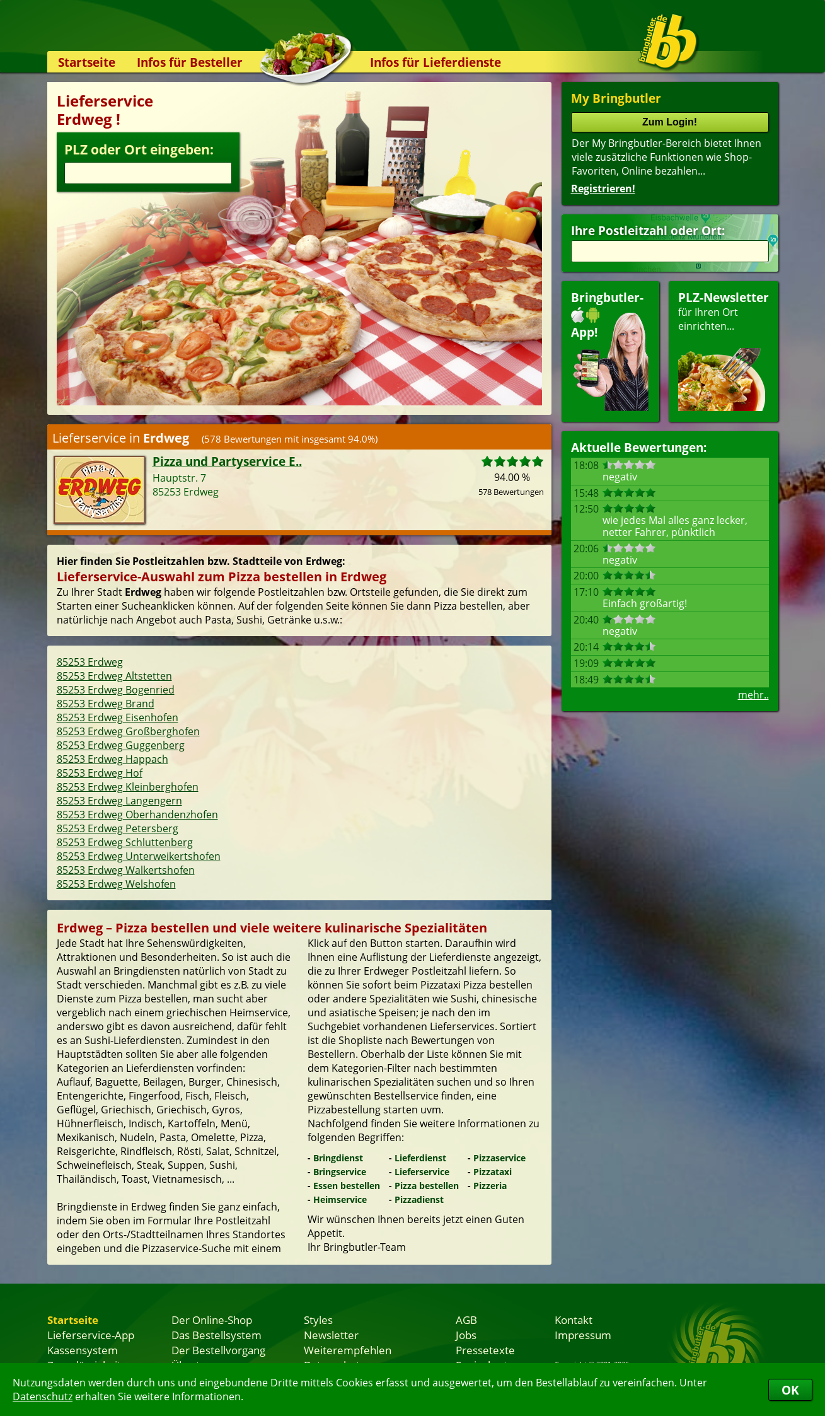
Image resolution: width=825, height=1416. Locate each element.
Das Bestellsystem (216, 1334)
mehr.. (753, 695)
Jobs (466, 1334)
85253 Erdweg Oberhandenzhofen (137, 814)
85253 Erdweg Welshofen (116, 884)
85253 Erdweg (90, 662)
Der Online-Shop (211, 1319)
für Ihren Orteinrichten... (723, 350)
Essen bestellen (346, 1186)
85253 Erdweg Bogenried (116, 690)
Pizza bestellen (427, 1186)
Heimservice (340, 1199)
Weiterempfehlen (347, 1349)
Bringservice (339, 1172)
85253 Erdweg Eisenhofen (117, 717)
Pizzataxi (492, 1172)
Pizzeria (490, 1186)
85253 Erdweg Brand (105, 704)
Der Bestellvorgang (218, 1349)
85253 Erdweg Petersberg (117, 828)
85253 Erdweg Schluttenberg (125, 842)
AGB (466, 1319)
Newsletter (331, 1334)
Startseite (86, 62)
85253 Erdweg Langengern (119, 801)
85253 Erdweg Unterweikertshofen (139, 856)
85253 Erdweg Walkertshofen (126, 870)
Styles (318, 1319)
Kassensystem (82, 1349)
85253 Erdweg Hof (99, 773)
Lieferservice (422, 1172)
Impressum (583, 1334)
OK (790, 1390)
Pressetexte (485, 1349)
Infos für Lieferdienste (435, 62)
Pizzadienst (419, 1199)
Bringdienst (338, 1158)
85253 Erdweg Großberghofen (128, 731)
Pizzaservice (499, 1158)
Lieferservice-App (90, 1334)
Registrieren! (603, 188)
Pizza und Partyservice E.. (227, 461)
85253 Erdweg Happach (112, 759)
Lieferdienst (420, 1158)
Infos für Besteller (190, 62)
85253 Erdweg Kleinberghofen (128, 787)
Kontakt (573, 1319)
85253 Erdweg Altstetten (114, 676)
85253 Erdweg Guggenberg (121, 745)
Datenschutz (42, 1396)
